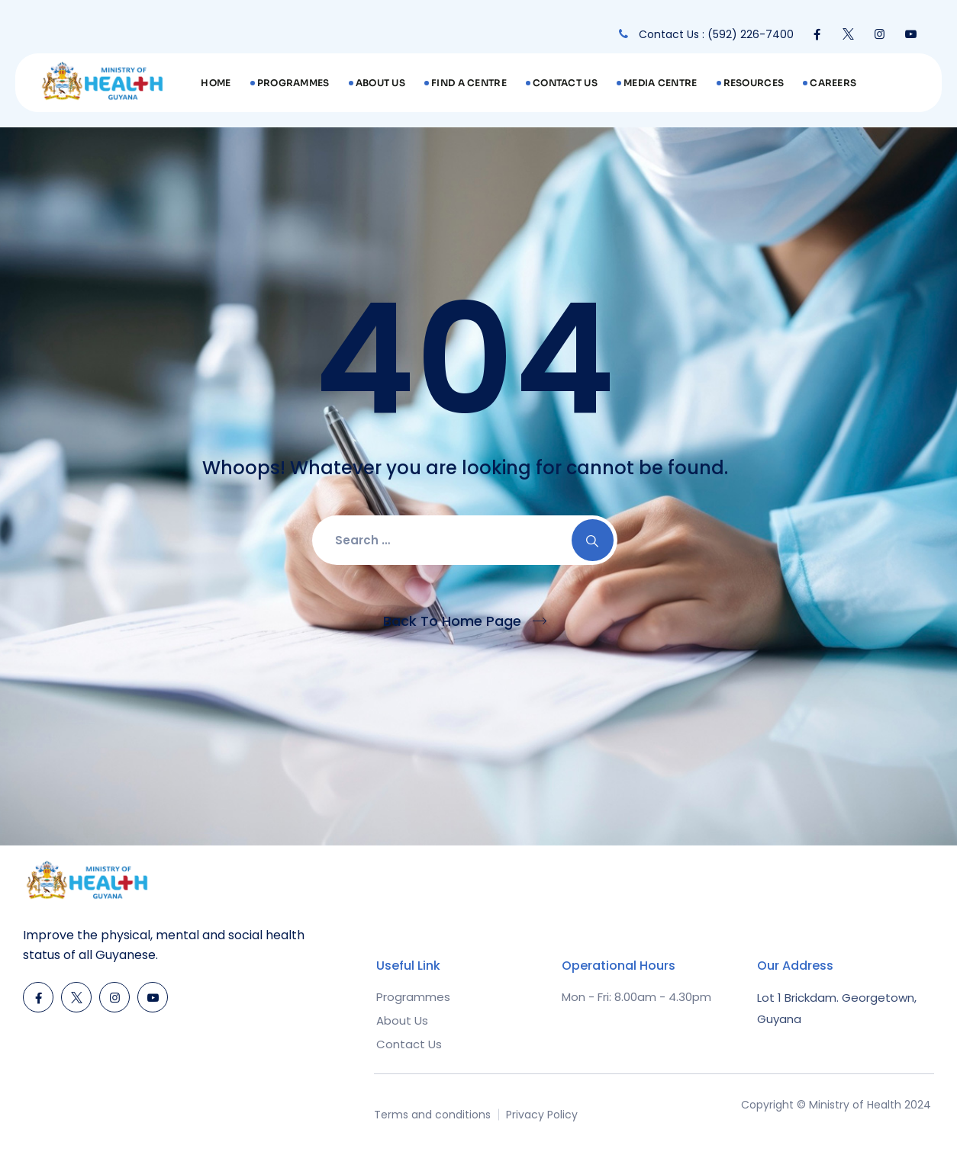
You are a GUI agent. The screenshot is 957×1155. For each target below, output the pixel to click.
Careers (833, 82)
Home (215, 82)
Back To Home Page (452, 620)
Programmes (293, 82)
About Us (380, 82)
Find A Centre (469, 82)
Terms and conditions (432, 1114)
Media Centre (661, 82)
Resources (754, 82)
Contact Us (565, 82)
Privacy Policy (542, 1114)
